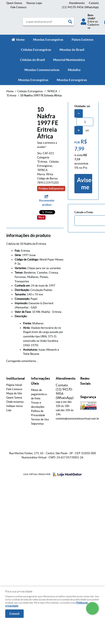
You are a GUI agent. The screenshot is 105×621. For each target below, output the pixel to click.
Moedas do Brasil (72, 49)
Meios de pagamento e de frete (39, 394)
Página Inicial (14, 385)
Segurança (37, 423)
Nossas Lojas (34, 3)
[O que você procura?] (70, 21)
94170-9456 (80, 7)
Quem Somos (14, 3)
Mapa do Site (14, 393)
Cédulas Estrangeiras (36, 49)
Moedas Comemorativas (42, 70)
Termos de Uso (40, 419)
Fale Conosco (18, 7)
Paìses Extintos (82, 39)
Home (20, 39)
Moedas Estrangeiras (48, 39)
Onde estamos (15, 401)
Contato (94, 3)
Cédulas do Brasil (32, 60)
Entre (91, 21)
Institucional (15, 378)
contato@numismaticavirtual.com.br (77, 418)
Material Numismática (69, 60)
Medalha (74, 70)
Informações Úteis (40, 380)
